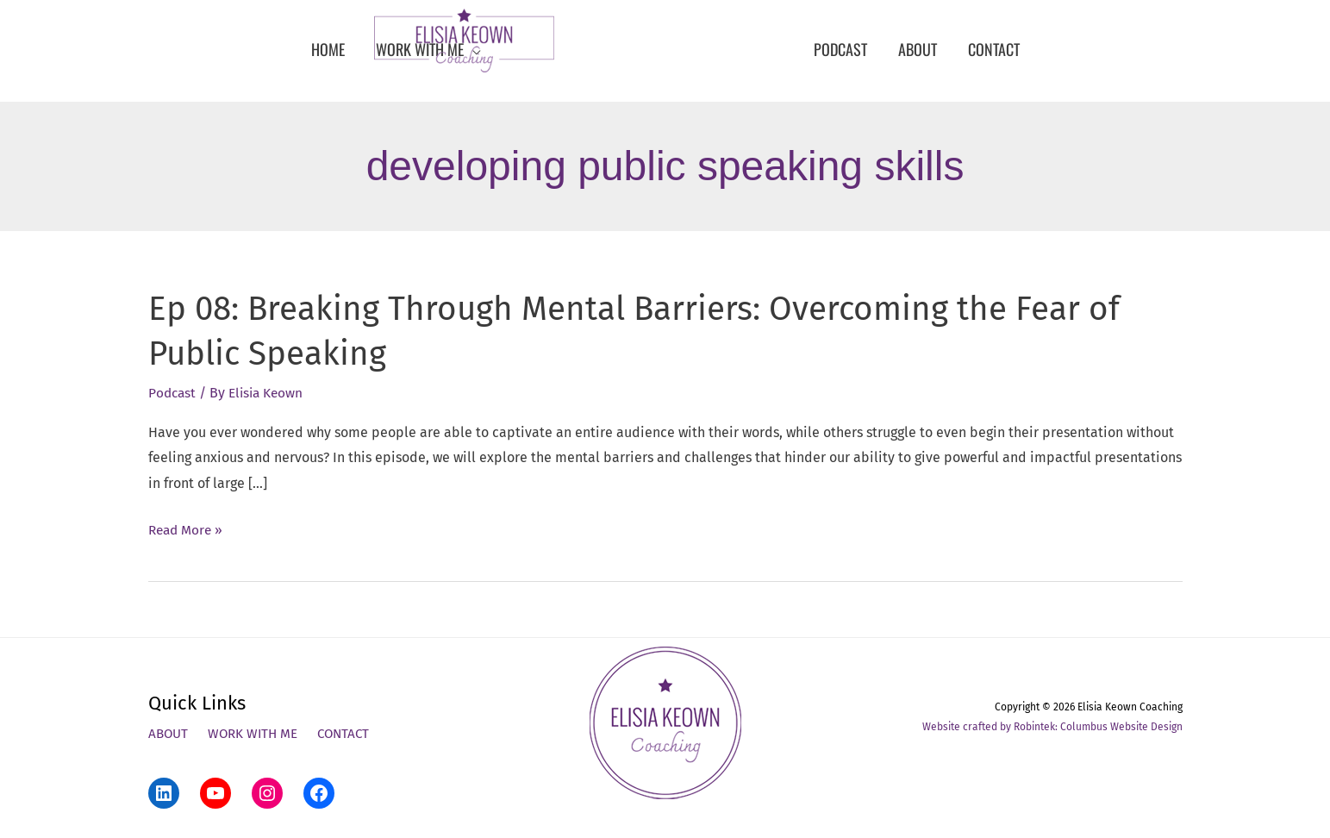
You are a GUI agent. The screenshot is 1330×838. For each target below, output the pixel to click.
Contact (351, 734)
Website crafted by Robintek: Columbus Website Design (1052, 726)
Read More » (187, 530)
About (169, 734)
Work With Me (257, 734)
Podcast (173, 393)
